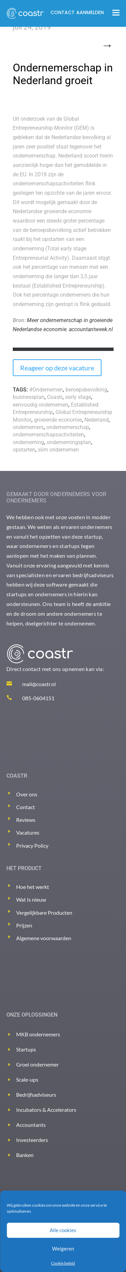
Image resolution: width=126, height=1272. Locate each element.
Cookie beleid (63, 1263)
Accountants (31, 1125)
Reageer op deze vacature (57, 368)
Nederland (96, 420)
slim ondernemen (58, 449)
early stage (78, 397)
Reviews (25, 819)
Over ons (26, 794)
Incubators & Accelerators (46, 1109)
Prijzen (24, 925)
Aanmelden (90, 12)
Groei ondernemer (37, 1064)
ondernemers (28, 427)
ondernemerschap (67, 427)
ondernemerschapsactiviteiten (48, 434)
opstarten (24, 449)
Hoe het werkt (32, 887)
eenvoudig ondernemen (40, 405)
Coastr (54, 397)
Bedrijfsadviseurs (36, 1094)
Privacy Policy (32, 845)
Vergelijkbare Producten (44, 912)
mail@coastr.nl (39, 684)
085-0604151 (38, 698)
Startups (26, 1049)
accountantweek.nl (91, 329)
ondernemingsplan (69, 442)
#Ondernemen (46, 389)
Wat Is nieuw (31, 899)
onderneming (28, 442)
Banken (25, 1155)
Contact (62, 12)
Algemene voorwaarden (43, 938)
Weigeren (63, 1249)
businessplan (28, 397)
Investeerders (32, 1140)
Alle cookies (63, 1230)
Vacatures (27, 832)
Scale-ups (27, 1079)
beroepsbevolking (86, 389)
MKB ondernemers (38, 1034)
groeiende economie (58, 420)
